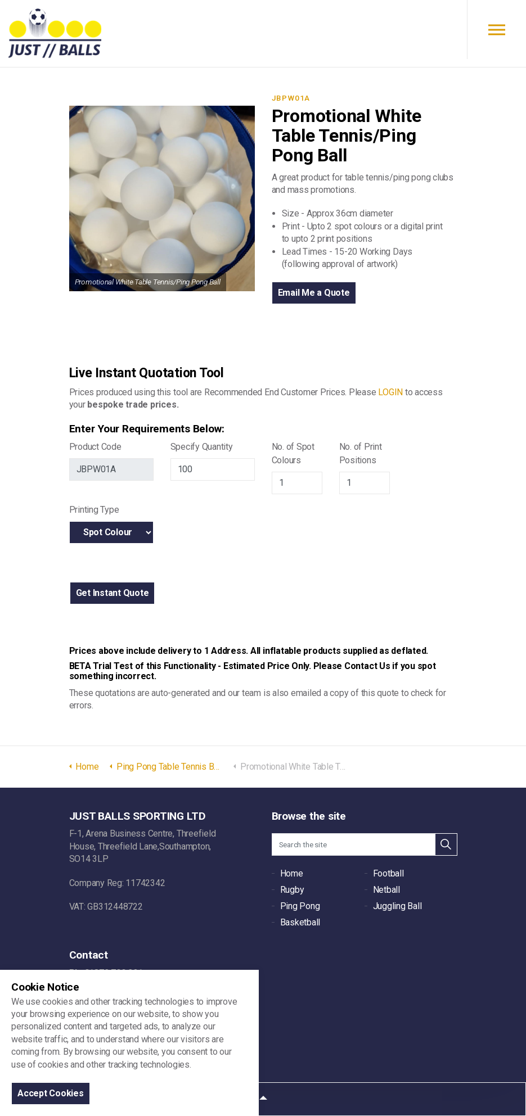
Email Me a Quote (314, 292)
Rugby (292, 889)
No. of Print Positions (360, 453)
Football (388, 873)
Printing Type (94, 509)
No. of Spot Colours (293, 453)
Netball (386, 889)
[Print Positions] (364, 483)
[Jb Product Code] (111, 469)
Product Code (95, 446)
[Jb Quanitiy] (212, 469)
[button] (112, 593)
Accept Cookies (50, 1093)
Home (291, 873)
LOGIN (390, 392)
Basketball (300, 922)
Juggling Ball (397, 906)
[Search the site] (364, 844)
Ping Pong (300, 906)
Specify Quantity (201, 446)
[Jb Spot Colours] (297, 483)
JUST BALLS (54, 33)
